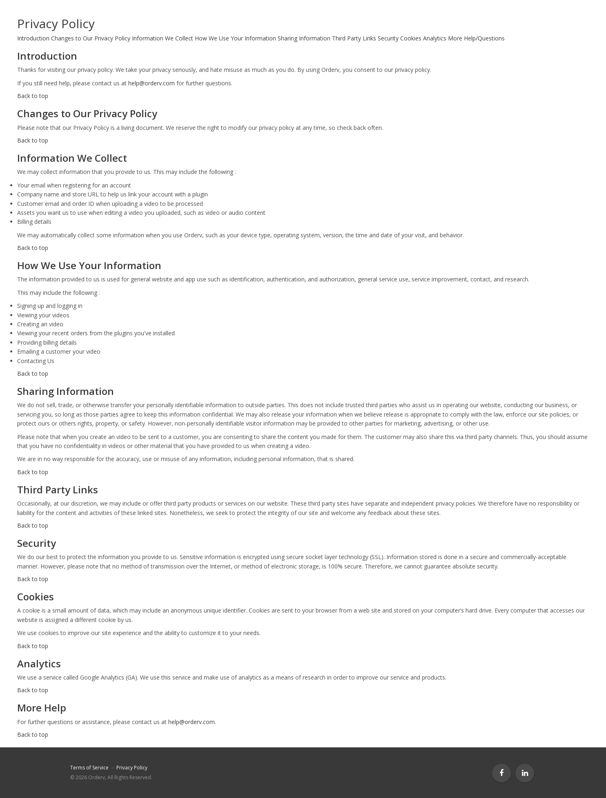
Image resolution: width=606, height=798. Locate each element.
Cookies (410, 38)
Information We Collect (162, 38)
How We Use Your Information (235, 38)
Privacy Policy (131, 767)
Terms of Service (89, 767)
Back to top (32, 96)
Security (388, 38)
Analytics (434, 38)
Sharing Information (304, 38)
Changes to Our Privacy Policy (90, 38)
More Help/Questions (476, 38)
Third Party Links (354, 38)
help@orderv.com (151, 83)
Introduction (33, 38)
